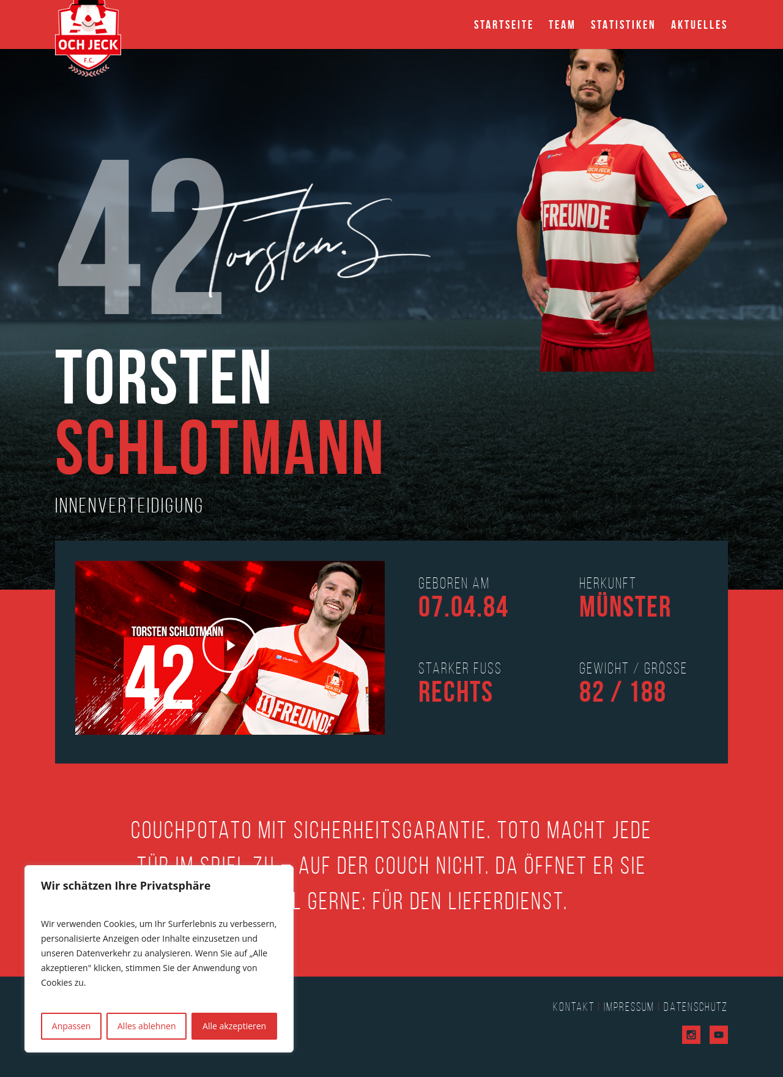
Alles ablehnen (146, 1026)
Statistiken (623, 24)
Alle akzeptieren (234, 1026)
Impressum (629, 1006)
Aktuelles (699, 24)
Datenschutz (696, 1006)
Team (562, 24)
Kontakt (574, 1006)
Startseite (504, 24)
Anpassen (71, 1026)
